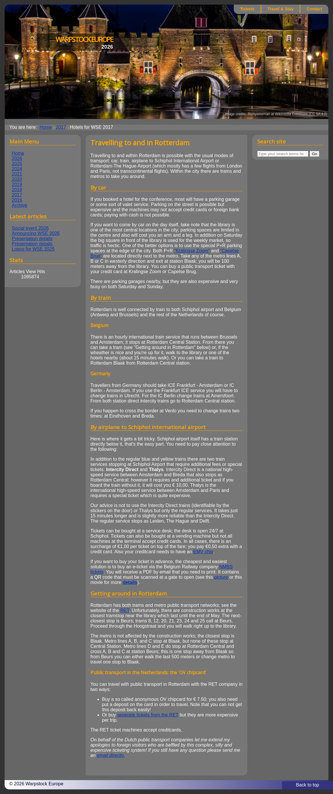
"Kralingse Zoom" (192, 250)
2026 (17, 158)
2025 (17, 163)
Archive (19, 205)
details (130, 582)
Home (18, 153)
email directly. (111, 755)
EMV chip (203, 551)
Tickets (247, 9)
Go (314, 154)
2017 (17, 194)
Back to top (307, 784)
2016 (17, 200)
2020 (17, 179)
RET (124, 610)
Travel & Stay (280, 9)
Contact (314, 9)
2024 (17, 168)
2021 (17, 174)
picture (221, 577)
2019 (17, 184)
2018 (17, 189)
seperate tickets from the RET (147, 714)
